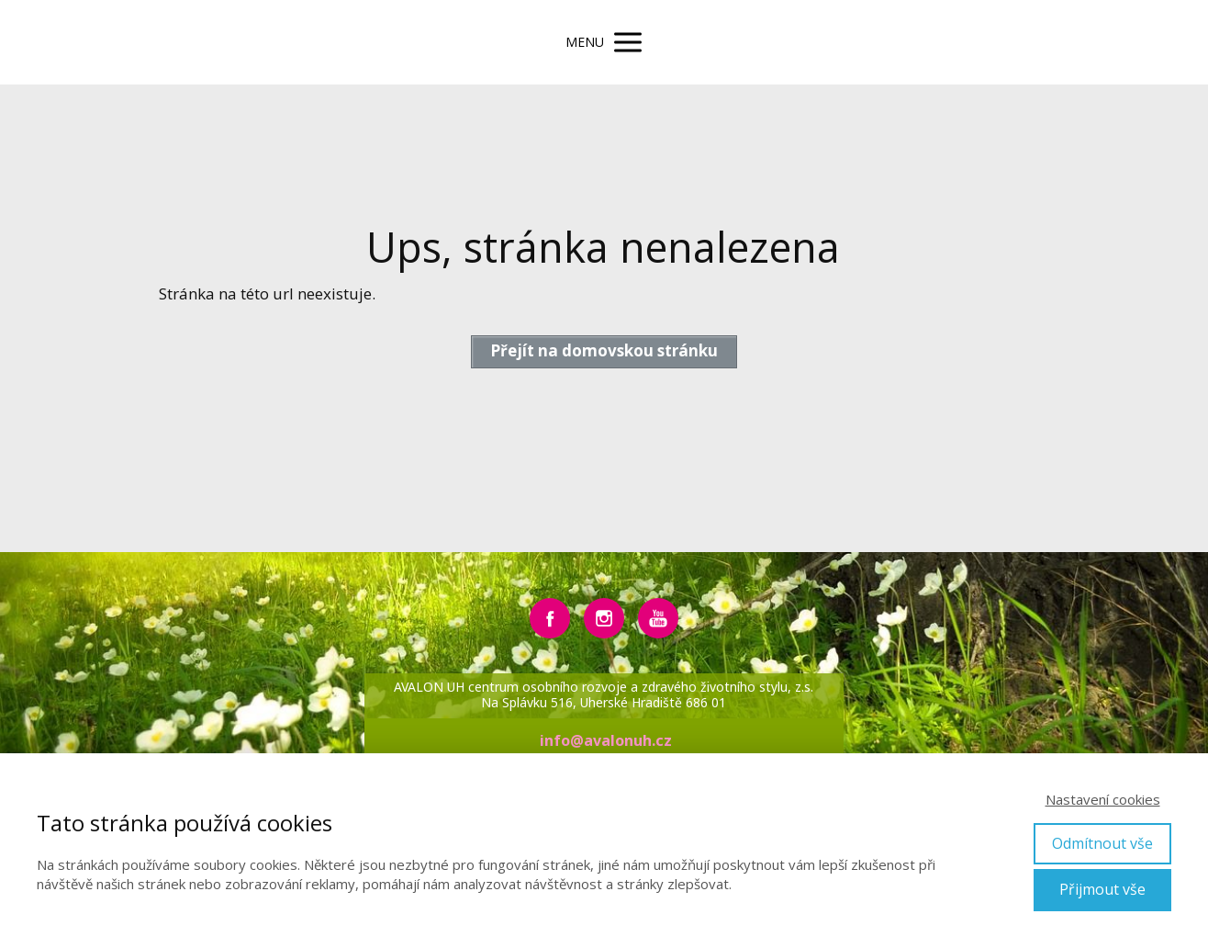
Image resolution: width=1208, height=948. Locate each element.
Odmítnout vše (1102, 843)
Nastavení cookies (1103, 799)
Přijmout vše (1102, 889)
